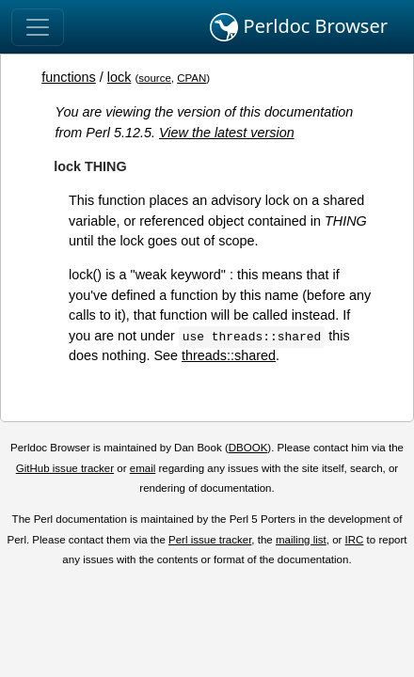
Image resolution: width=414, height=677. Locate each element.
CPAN (191, 78)
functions (68, 77)
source (154, 78)
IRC (354, 539)
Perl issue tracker (209, 539)
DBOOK (248, 447)
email (143, 468)
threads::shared (229, 355)
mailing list (301, 539)
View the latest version (227, 132)
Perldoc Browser (299, 27)
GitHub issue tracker (65, 468)
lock (119, 77)
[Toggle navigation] (37, 27)
